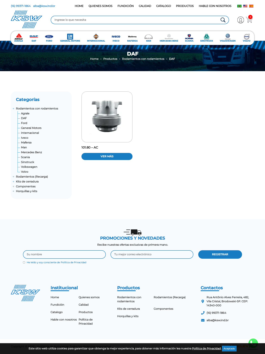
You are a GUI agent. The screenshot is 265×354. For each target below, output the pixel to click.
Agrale (25, 113)
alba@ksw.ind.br (44, 6)
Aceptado (229, 348)
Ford (24, 123)
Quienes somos (100, 6)
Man (24, 147)
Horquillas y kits (26, 191)
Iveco (24, 137)
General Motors (31, 128)
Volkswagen (29, 166)
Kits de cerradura (27, 181)
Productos (185, 6)
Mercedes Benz (31, 152)
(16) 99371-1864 (21, 6)
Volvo (24, 171)
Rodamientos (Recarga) (32, 176)
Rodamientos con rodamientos (143, 58)
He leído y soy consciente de (54, 262)
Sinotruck (27, 162)
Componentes (25, 186)
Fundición (125, 6)
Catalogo (163, 6)
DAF (24, 118)
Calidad (145, 6)
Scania (25, 157)
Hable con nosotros (215, 6)
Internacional (30, 133)
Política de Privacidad (73, 262)
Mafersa (26, 142)
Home (79, 6)
